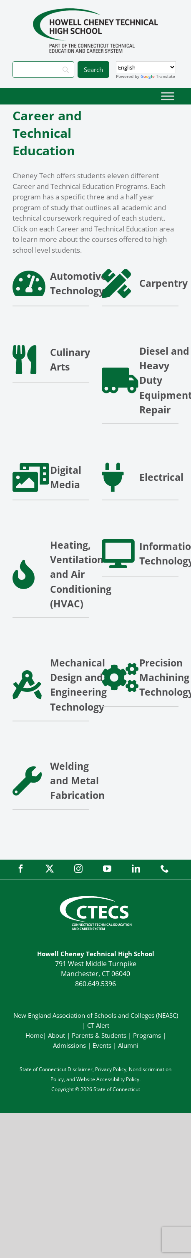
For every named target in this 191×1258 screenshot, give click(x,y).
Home (34, 1035)
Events (102, 1045)
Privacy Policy (110, 1069)
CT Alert (98, 1025)
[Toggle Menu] (167, 96)
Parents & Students (99, 1035)
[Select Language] (146, 67)
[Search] (43, 69)
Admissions (69, 1045)
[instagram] (78, 869)
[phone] (165, 869)
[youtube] (107, 869)
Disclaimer (80, 1069)
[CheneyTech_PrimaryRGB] (95, 12)
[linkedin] (136, 869)
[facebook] (21, 869)
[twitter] (49, 869)
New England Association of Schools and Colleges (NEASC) (95, 1015)
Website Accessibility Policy (107, 1079)
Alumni (128, 1045)
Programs (147, 1035)
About (56, 1035)
